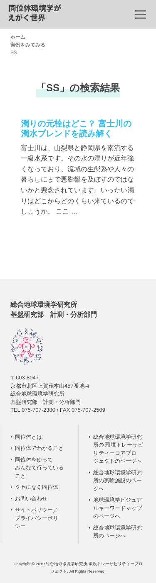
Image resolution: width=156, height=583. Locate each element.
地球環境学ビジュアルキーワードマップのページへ (117, 508)
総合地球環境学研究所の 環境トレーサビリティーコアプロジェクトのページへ (118, 449)
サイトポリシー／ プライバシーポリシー (36, 518)
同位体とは (28, 437)
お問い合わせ (31, 499)
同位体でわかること (39, 448)
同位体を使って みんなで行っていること (39, 468)
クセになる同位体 (36, 487)
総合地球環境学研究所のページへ (117, 532)
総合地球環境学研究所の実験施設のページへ (117, 480)
